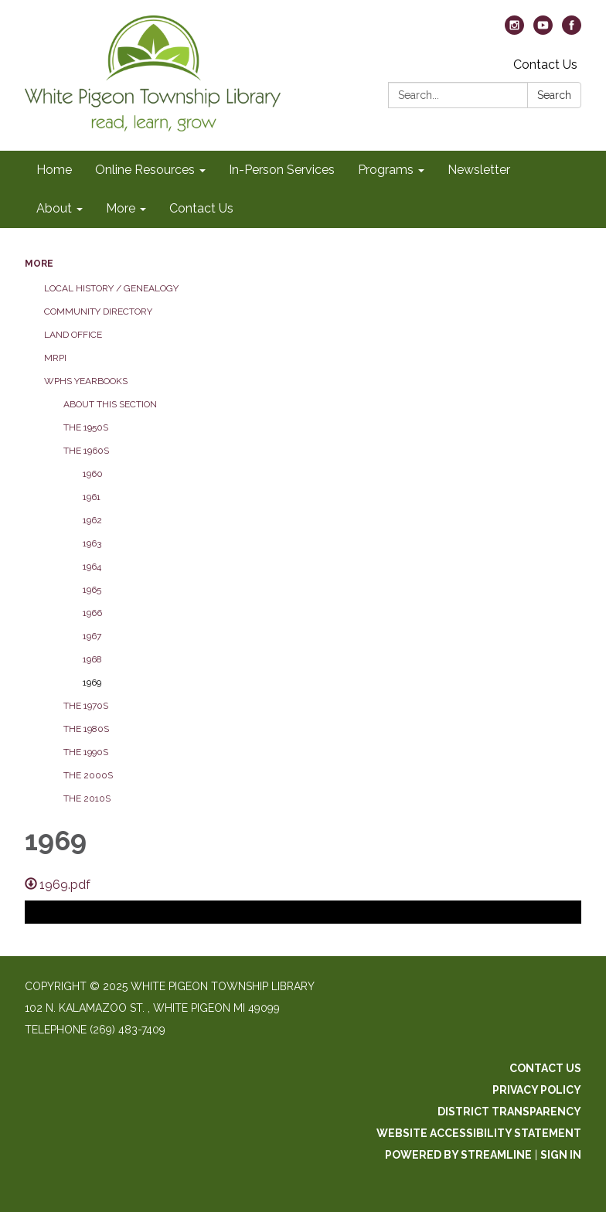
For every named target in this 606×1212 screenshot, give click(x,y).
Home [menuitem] (54, 169)
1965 (92, 589)
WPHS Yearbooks (86, 381)
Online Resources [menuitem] (145, 169)
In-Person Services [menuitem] (282, 169)
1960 (93, 473)
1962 (92, 520)
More (39, 263)
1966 (92, 613)
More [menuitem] (120, 208)
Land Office (73, 334)
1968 (92, 659)
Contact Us (545, 64)
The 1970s (85, 705)
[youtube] (543, 30)
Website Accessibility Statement (478, 1133)
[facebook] (571, 30)
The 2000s (88, 775)
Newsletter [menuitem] (479, 169)
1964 (92, 566)
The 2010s (87, 798)
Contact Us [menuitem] (201, 208)
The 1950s (85, 427)
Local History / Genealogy (111, 288)
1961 (91, 497)
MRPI (55, 357)
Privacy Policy (536, 1090)
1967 (92, 636)
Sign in (560, 1155)
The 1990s (85, 752)
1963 (92, 543)
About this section (110, 404)
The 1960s (86, 450)
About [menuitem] (54, 208)
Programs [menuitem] (386, 169)
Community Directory (98, 311)
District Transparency (509, 1111)
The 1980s (86, 728)
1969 (92, 682)
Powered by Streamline (458, 1155)
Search (554, 95)
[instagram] (514, 30)
